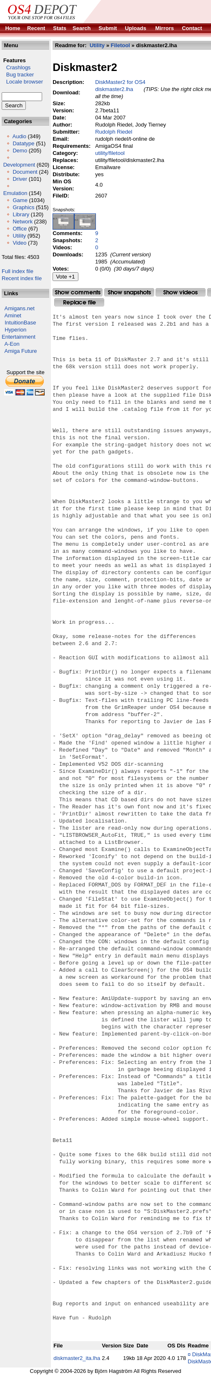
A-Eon (12, 344)
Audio (19, 136)
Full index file (17, 271)
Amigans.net (20, 308)
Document (25, 172)
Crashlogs (16, 67)
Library (21, 214)
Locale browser (22, 81)
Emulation (15, 193)
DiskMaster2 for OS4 (120, 82)
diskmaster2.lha (114, 89)
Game (20, 200)
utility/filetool (110, 153)
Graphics (23, 207)
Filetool (120, 45)
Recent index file (22, 278)
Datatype (23, 143)
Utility (19, 236)
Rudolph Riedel (113, 132)
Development (19, 165)
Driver (20, 179)
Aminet (13, 315)
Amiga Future (21, 351)
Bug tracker (18, 74)
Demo (20, 150)
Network (23, 221)
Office (20, 228)
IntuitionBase (20, 322)
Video (19, 243)
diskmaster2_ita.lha (76, 1358)
